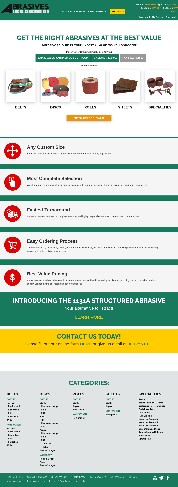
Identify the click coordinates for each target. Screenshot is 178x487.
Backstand (14, 406)
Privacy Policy (80, 481)
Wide (9, 420)
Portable (13, 416)
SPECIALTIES (160, 106)
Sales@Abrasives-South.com (123, 477)
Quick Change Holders (150, 432)
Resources (102, 11)
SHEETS (125, 106)
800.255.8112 (140, 344)
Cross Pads (144, 412)
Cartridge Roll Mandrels (151, 406)
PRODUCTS (67, 11)
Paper (43, 430)
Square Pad (144, 439)
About (91, 11)
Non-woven (14, 425)
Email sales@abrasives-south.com (63, 57)
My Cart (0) (157, 17)
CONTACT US (118, 11)
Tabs (45, 447)
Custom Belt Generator (89, 118)
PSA (43, 413)
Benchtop (13, 410)
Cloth (43, 403)
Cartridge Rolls (146, 409)
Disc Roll (47, 443)
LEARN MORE (89, 317)
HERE (86, 344)
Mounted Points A (148, 419)
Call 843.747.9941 (105, 57)
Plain (43, 410)
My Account (144, 17)
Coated (11, 399)
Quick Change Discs (149, 429)
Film (42, 420)
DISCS (55, 106)
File (10, 413)
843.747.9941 (80, 477)
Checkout (170, 17)
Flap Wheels (145, 416)
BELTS (20, 106)
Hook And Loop (49, 406)
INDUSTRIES (79, 11)
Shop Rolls (78, 409)
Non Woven (46, 455)
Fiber (42, 416)
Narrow (11, 403)
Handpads (111, 414)
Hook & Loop (47, 459)
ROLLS (90, 106)
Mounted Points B (148, 422)
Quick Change (47, 450)
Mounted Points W (148, 425)
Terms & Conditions (61, 481)
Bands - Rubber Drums (150, 403)
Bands (141, 399)
